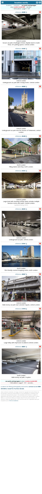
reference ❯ (21, 12)
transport (16, 5)
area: (17, 7)
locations (9, 5)
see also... (29, 7)
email (9, 389)
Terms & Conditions (13, 400)
